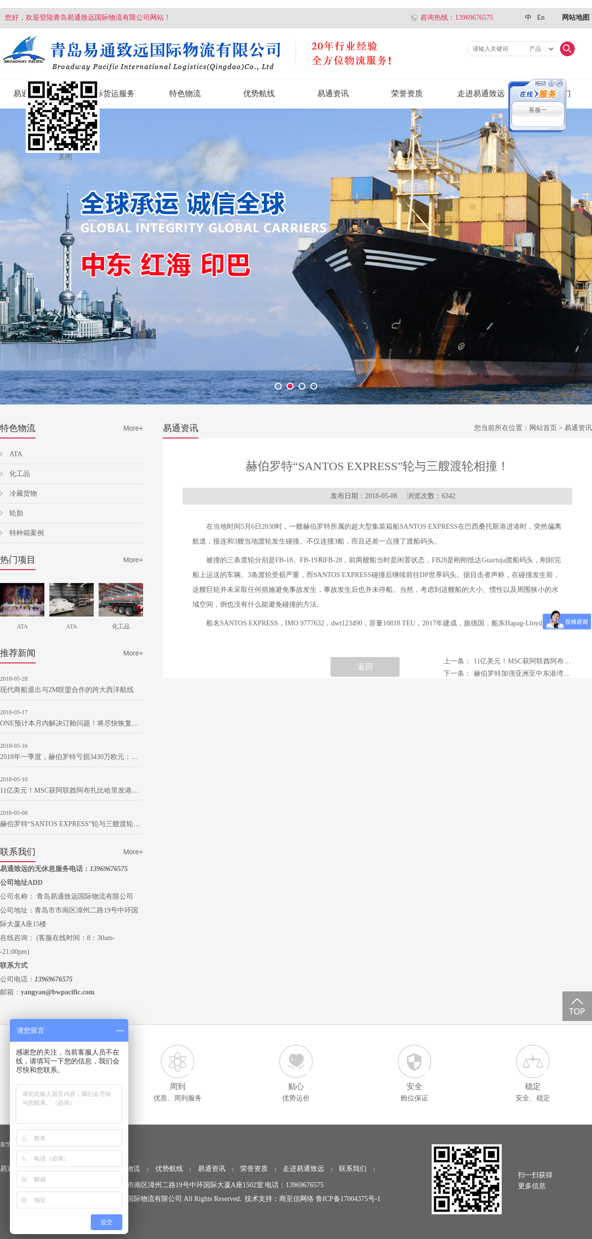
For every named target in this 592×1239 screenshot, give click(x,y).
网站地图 (576, 17)
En (541, 17)
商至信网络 (296, 1199)
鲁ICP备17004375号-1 (348, 1199)
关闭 (65, 157)
